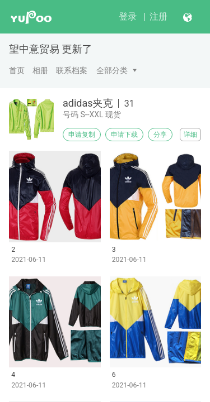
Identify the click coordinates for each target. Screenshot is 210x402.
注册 (158, 16)
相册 (40, 70)
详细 (190, 134)
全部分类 (112, 70)
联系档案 (71, 70)
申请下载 (124, 134)
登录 (128, 16)
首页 (17, 70)
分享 (160, 134)
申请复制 (81, 134)
